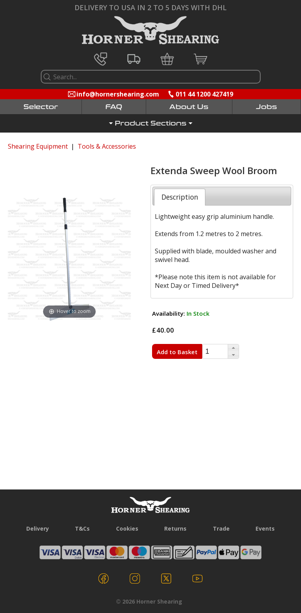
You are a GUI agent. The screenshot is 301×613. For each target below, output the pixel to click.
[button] (233, 347)
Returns (175, 528)
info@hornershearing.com (117, 94)
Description (179, 197)
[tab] (179, 197)
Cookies (127, 528)
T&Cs (82, 528)
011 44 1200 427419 (204, 94)
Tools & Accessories (107, 146)
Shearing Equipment (38, 146)
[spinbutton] (215, 351)
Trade (221, 528)
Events (265, 528)
